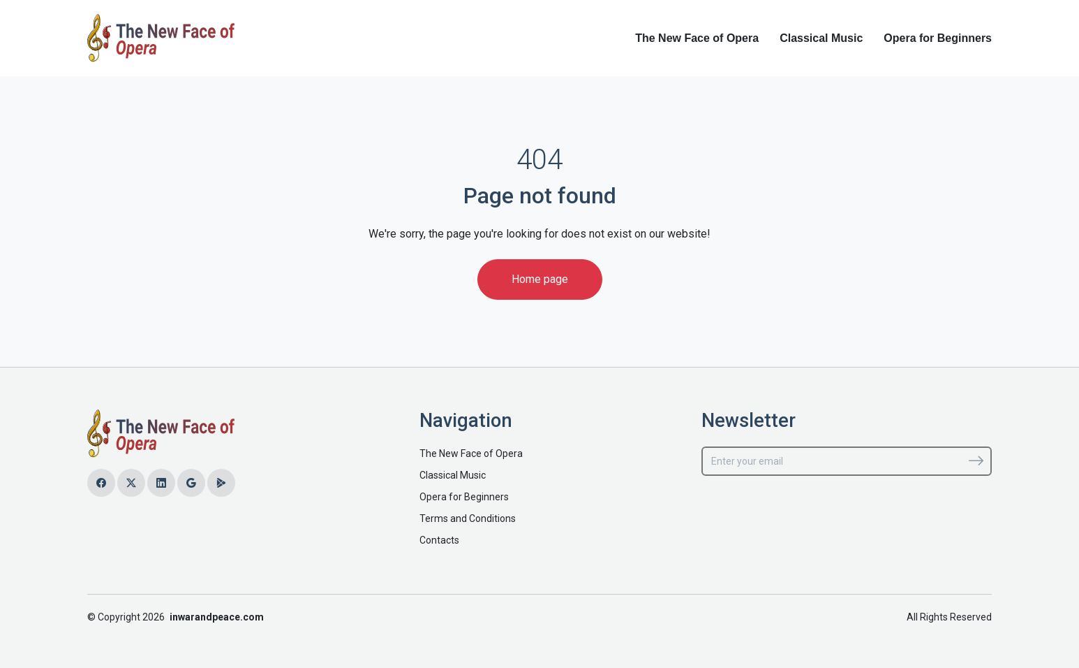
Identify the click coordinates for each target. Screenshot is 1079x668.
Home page (540, 279)
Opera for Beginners (938, 38)
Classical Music (821, 38)
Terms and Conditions (467, 518)
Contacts (439, 540)
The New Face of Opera (697, 38)
